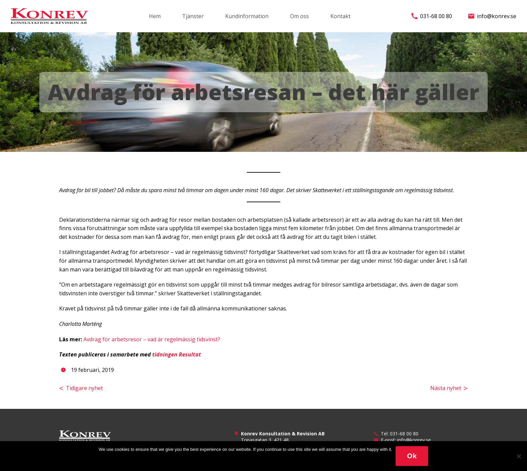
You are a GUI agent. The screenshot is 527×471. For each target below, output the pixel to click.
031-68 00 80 (431, 16)
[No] (518, 456)
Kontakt (340, 16)
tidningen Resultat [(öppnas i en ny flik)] (176, 354)
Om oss (299, 16)
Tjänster (193, 16)
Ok (412, 455)
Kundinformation (247, 16)
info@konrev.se (492, 16)
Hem (155, 16)
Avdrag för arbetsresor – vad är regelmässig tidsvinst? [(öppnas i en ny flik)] (151, 339)
